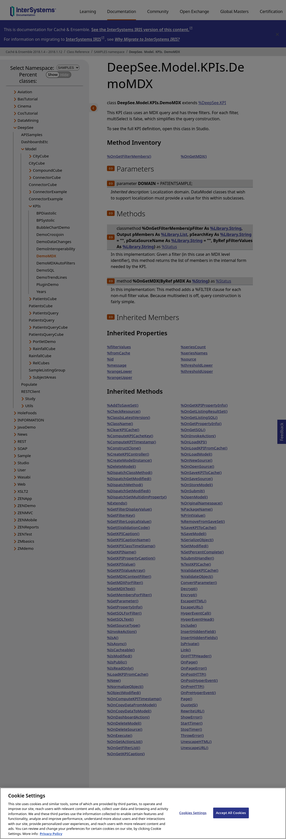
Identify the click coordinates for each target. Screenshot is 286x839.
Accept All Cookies (231, 817)
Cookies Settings (193, 817)
